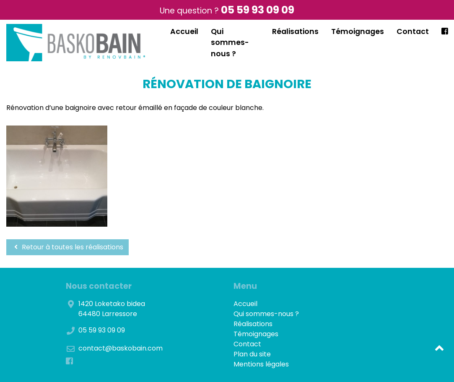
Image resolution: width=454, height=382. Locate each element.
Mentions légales (261, 364)
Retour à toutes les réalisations (67, 247)
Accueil (184, 31)
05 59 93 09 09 (257, 10)
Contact (413, 31)
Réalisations (295, 31)
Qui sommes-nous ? (230, 42)
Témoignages (357, 31)
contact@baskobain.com (120, 348)
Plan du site (252, 354)
